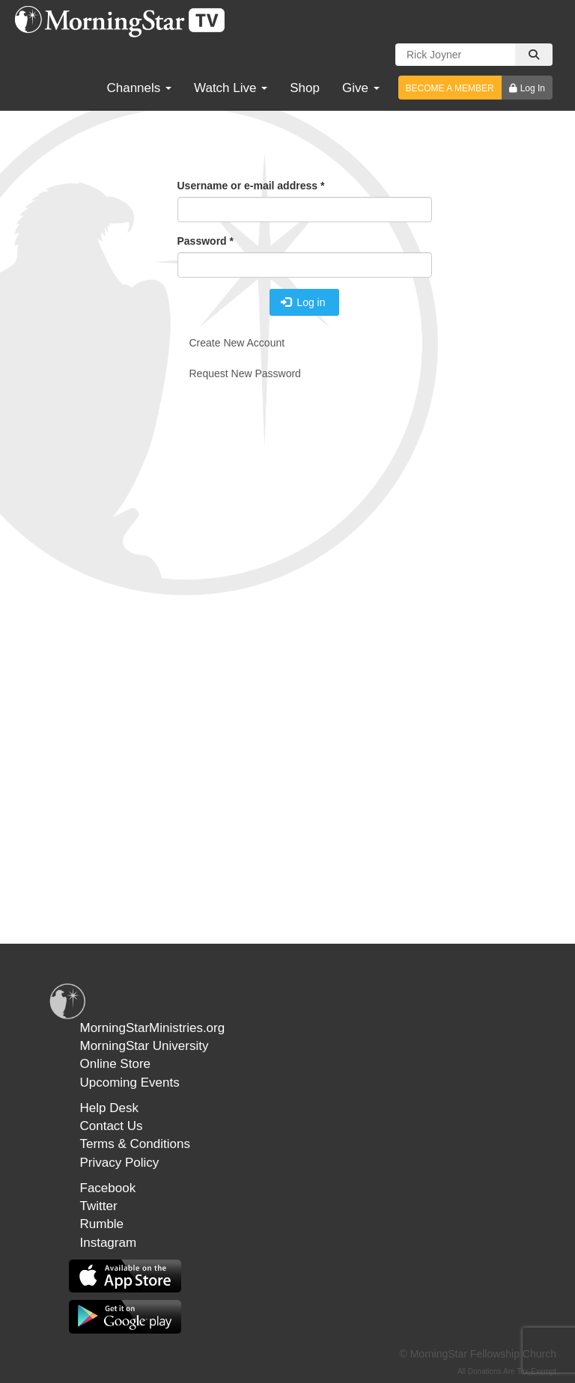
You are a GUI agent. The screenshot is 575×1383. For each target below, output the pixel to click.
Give (361, 88)
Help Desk (109, 1108)
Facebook (108, 1188)
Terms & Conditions (135, 1144)
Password (205, 241)
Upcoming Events (130, 1082)
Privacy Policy (119, 1162)
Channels (138, 88)
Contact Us (111, 1126)
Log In (532, 88)
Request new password (245, 373)
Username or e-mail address (251, 186)
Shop (305, 88)
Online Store (115, 1064)
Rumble (102, 1224)
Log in (303, 302)
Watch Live (230, 88)
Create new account (237, 343)
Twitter (99, 1206)
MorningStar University (144, 1046)
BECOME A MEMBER (450, 88)
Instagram (108, 1243)
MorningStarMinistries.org (152, 1028)
